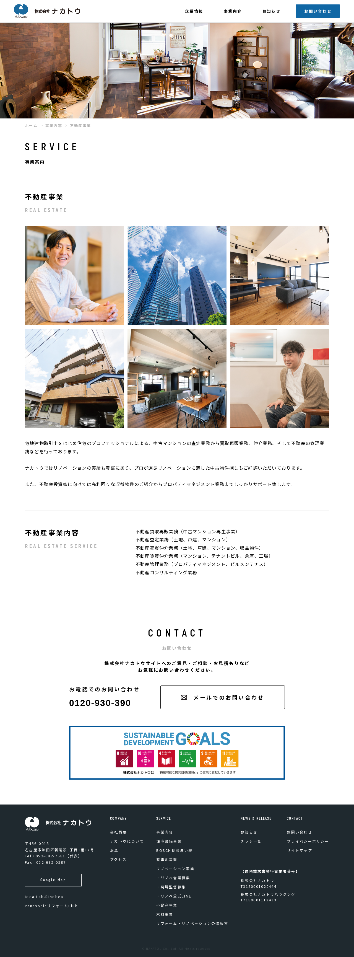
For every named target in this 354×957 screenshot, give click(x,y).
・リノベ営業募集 (173, 878)
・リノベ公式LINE (173, 896)
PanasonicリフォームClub (51, 905)
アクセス (118, 859)
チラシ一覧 (251, 841)
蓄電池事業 (166, 859)
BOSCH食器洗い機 (174, 850)
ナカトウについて (127, 841)
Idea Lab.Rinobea (44, 896)
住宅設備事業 (169, 841)
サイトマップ (299, 850)
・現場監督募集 (171, 887)
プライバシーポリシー (308, 841)
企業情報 (194, 11)
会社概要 (118, 832)
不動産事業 (166, 905)
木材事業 (164, 914)
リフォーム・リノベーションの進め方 (192, 923)
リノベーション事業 (175, 868)
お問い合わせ (318, 11)
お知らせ (271, 11)
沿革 (114, 850)
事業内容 (233, 11)
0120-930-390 (100, 703)
